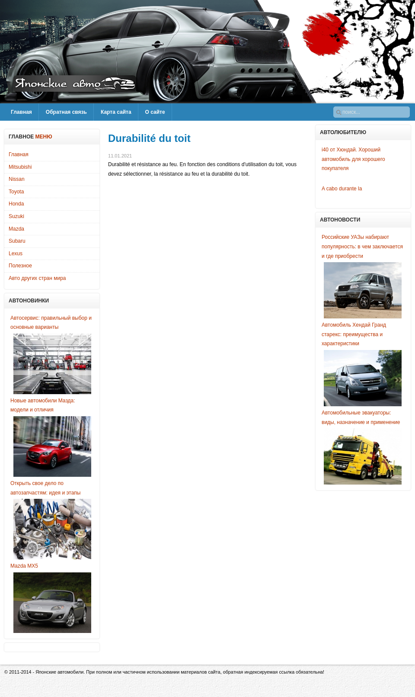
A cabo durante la (342, 189)
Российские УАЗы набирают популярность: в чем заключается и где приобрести (362, 246)
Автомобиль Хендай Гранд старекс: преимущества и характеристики (354, 334)
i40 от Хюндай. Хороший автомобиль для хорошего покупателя (353, 159)
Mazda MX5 (24, 566)
